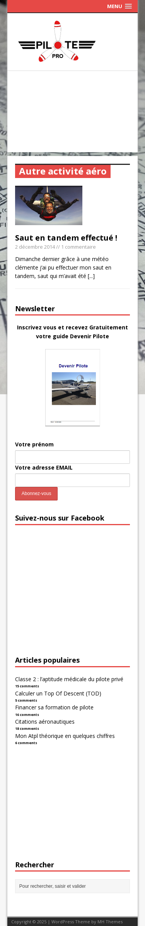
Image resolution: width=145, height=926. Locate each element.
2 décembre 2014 (35, 246)
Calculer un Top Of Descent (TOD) (58, 693)
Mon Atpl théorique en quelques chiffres (65, 735)
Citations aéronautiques (45, 721)
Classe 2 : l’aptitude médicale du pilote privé (69, 679)
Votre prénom (34, 444)
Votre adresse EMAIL (44, 467)
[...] (91, 276)
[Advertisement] (72, 113)
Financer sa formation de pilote (54, 707)
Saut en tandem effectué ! (66, 237)
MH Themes (110, 921)
